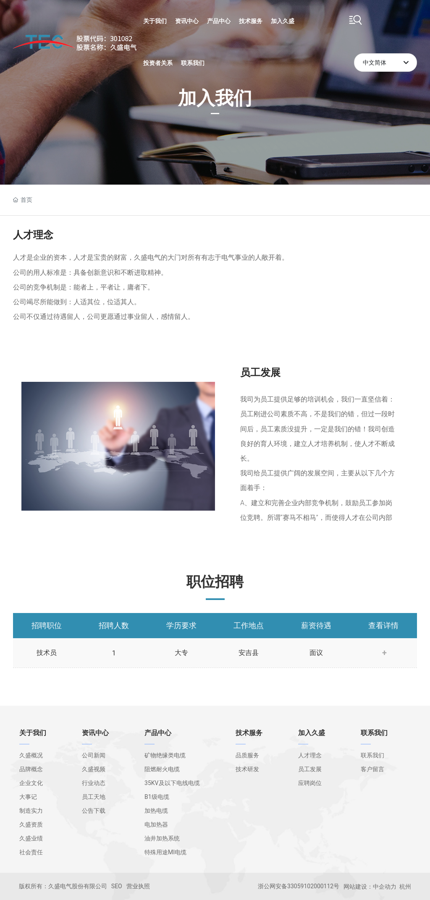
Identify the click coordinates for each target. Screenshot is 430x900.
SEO (116, 886)
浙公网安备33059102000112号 (298, 886)
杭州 (405, 886)
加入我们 (215, 91)
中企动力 (384, 886)
